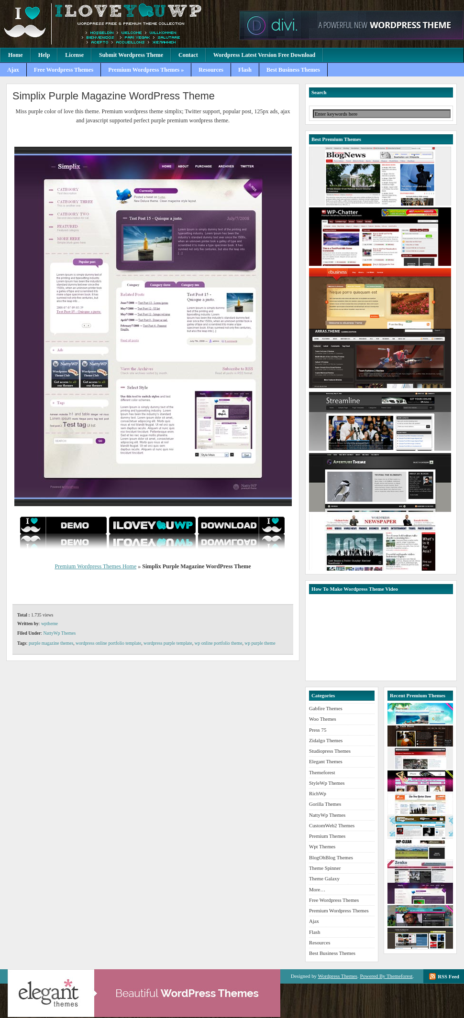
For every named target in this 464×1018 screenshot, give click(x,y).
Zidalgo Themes (325, 740)
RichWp (317, 793)
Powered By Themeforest (386, 976)
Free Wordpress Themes (63, 69)
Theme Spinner (325, 868)
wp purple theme (259, 643)
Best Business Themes (293, 69)
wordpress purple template (168, 643)
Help (44, 55)
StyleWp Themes (326, 783)
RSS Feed (448, 976)
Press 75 (317, 730)
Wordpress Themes (337, 976)
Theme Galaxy (324, 878)
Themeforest (322, 772)
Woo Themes (322, 719)
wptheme (49, 623)
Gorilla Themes (325, 804)
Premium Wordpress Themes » (146, 69)
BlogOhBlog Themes (331, 857)
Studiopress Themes (330, 751)
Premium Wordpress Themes (117, 24)
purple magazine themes (51, 643)
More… (317, 889)
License (74, 55)
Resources (211, 69)
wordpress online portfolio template (108, 643)
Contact (188, 55)
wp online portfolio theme (219, 643)
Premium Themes (327, 836)
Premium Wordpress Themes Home (95, 566)
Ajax (13, 69)
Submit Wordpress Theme (131, 55)
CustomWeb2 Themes (331, 825)
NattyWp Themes (59, 633)
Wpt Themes (322, 846)
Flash (245, 69)
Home (15, 55)
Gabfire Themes (325, 708)
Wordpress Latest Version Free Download (264, 55)
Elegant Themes (325, 761)
